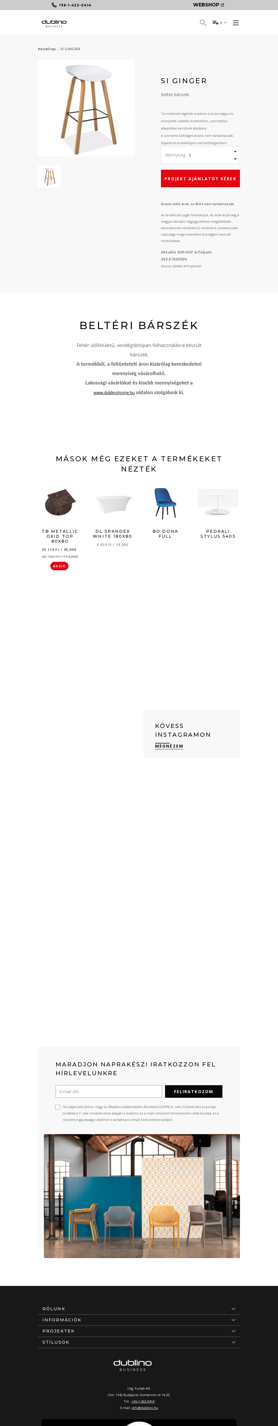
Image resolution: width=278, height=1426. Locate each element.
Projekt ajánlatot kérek (200, 178)
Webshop (208, 5)
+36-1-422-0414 (143, 1401)
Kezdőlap (47, 49)
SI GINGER (70, 49)
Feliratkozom (193, 1091)
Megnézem (169, 746)
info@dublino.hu (145, 1407)
